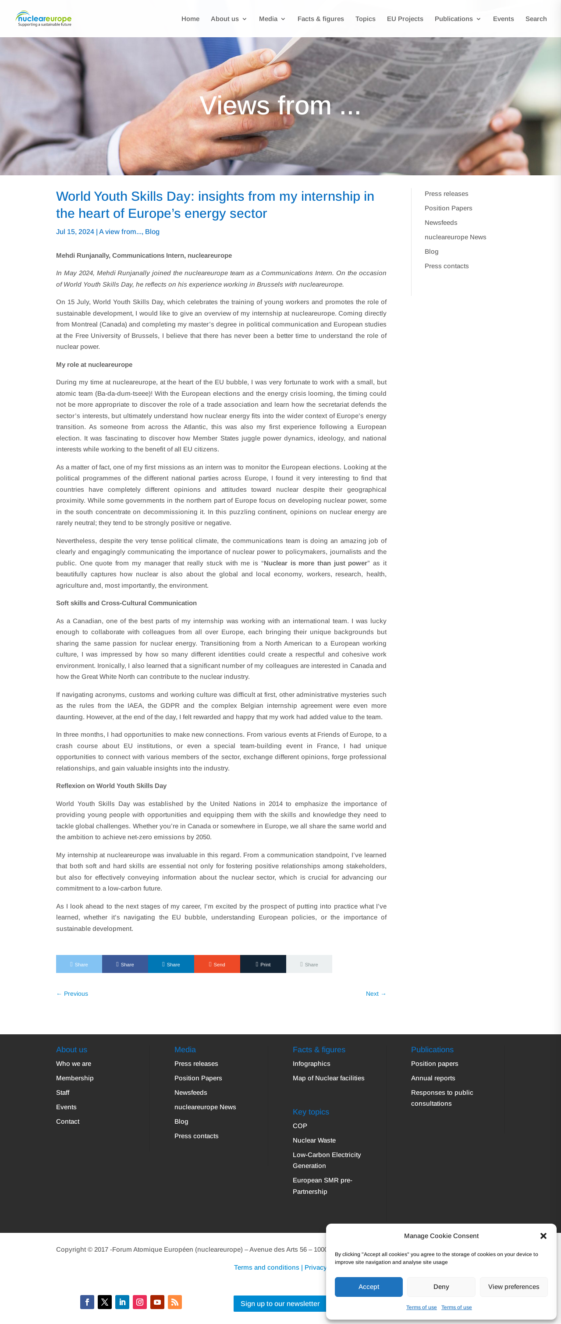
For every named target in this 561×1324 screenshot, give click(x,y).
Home (190, 19)
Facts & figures (321, 19)
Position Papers (448, 208)
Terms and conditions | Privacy (280, 1267)
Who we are (73, 1063)
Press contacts (447, 266)
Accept (369, 1286)
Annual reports (433, 1078)
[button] (543, 1236)
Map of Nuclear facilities (329, 1078)
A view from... (120, 231)
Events (503, 19)
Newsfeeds (441, 222)
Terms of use (421, 1307)
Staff (62, 1092)
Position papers (434, 1063)
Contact (67, 1121)
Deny (441, 1286)
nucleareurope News (455, 237)
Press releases (447, 193)
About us (225, 19)
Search (536, 19)
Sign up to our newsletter (280, 1303)
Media (268, 19)
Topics (365, 19)
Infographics (311, 1063)
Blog (152, 231)
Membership (75, 1078)
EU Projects (405, 19)
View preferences (514, 1286)
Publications (454, 19)
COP (300, 1125)
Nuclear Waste (314, 1140)
